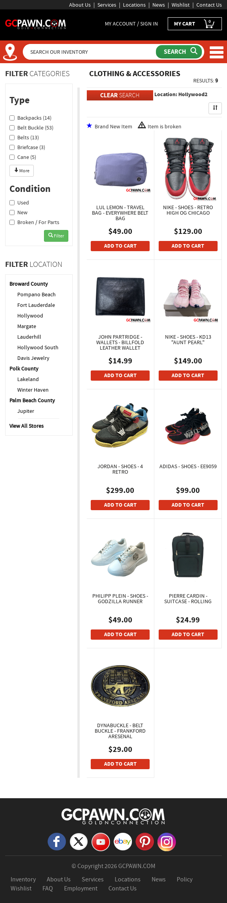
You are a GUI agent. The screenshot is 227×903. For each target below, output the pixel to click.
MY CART (195, 23)
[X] (79, 841)
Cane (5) (22, 157)
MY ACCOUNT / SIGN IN (131, 23)
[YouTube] (101, 841)
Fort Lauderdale (36, 304)
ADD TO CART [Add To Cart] (120, 246)
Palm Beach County (32, 400)
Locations (134, 4)
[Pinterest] (144, 841)
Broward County (28, 283)
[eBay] (123, 841)
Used (19, 202)
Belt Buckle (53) (31, 127)
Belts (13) (24, 137)
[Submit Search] (179, 51)
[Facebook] (57, 841)
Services (106, 4)
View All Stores (26, 425)
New (18, 212)
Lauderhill (29, 336)
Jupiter (25, 410)
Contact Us (209, 4)
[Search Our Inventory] (90, 52)
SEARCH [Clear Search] (119, 95)
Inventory (23, 879)
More (21, 171)
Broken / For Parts (34, 222)
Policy (184, 879)
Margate (26, 326)
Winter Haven (33, 389)
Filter (56, 236)
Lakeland (28, 379)
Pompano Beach (36, 294)
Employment (80, 888)
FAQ (47, 888)
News (158, 4)
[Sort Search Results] (215, 108)
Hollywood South (38, 347)
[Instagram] (166, 841)
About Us (80, 4)
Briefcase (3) (27, 147)
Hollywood (30, 315)
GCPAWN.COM (137, 866)
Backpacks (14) (30, 117)
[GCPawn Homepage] (35, 23)
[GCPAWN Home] (113, 815)
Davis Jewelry (33, 357)
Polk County (23, 368)
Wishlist (181, 4)
